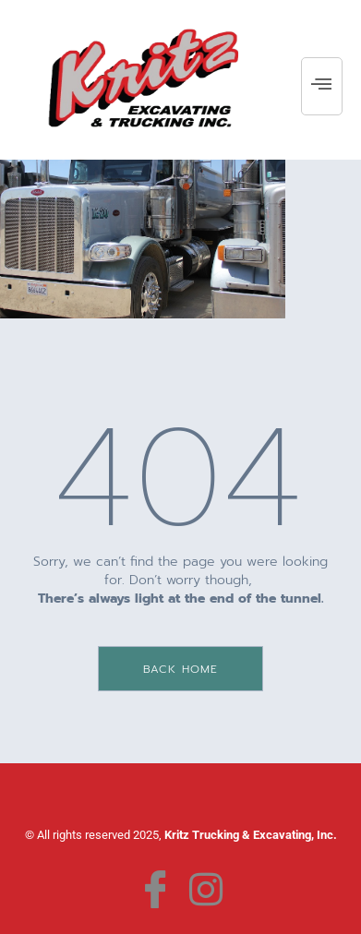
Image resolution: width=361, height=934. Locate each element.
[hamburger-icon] (322, 86)
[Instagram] (205, 886)
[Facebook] (155, 886)
